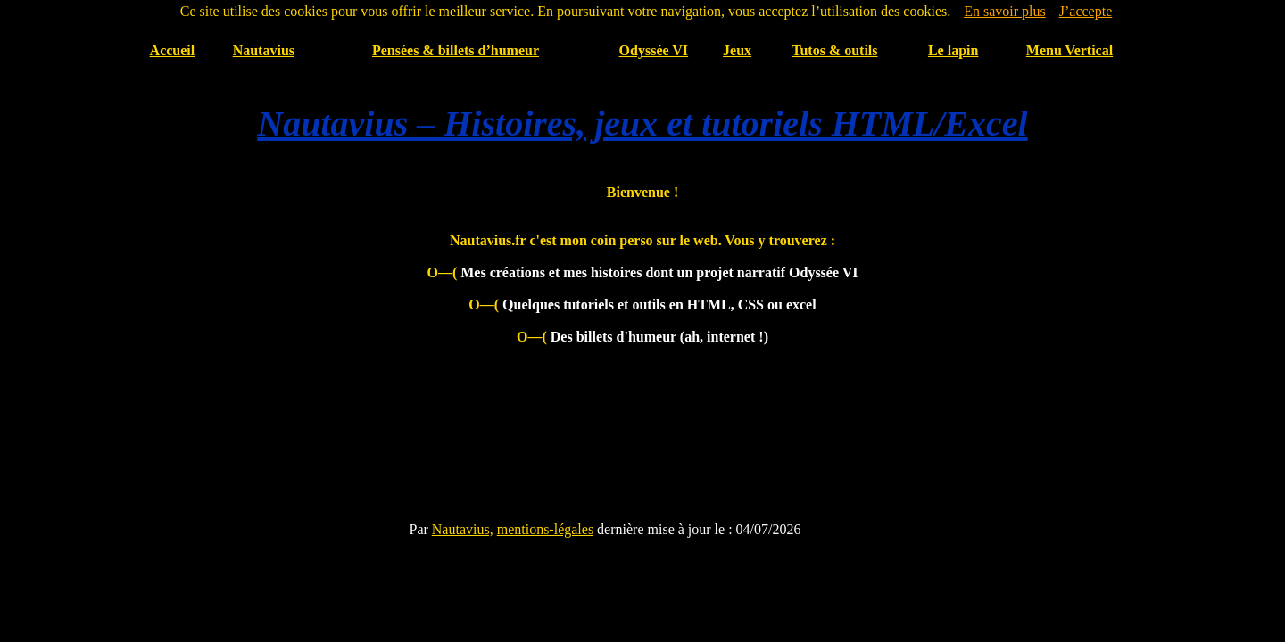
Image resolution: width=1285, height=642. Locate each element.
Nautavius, (462, 529)
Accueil (172, 50)
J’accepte (1086, 11)
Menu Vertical (1069, 50)
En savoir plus (1005, 11)
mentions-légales (545, 529)
